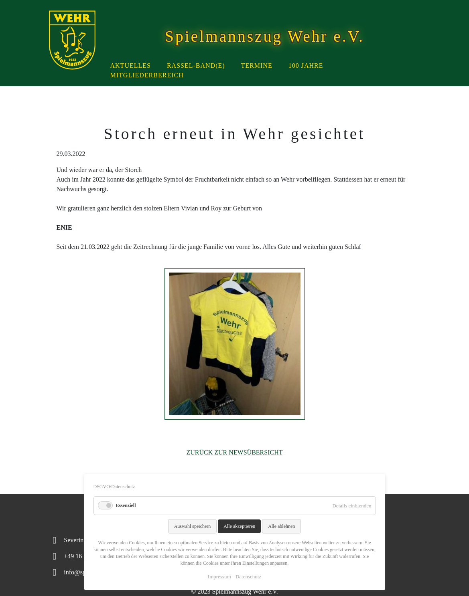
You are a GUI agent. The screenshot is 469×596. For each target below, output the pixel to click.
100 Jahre (305, 65)
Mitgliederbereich (147, 75)
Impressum (219, 577)
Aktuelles (130, 65)
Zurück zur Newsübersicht (234, 452)
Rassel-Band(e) (196, 65)
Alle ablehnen (281, 526)
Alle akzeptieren (239, 526)
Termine (256, 65)
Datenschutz (248, 577)
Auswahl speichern (192, 526)
